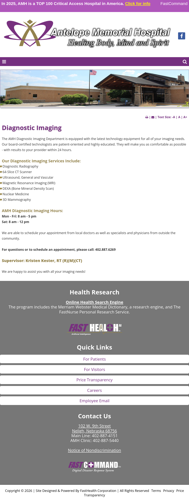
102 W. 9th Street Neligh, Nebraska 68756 (94, 428)
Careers (94, 390)
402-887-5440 (106, 440)
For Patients (94, 359)
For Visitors (94, 369)
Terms (156, 490)
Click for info (137, 3)
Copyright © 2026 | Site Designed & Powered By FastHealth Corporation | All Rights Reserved (77, 490)
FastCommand (174, 3)
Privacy (168, 490)
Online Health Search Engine (94, 302)
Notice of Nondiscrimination (94, 450)
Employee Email (94, 400)
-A (173, 117)
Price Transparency (94, 379)
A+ (185, 117)
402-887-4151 (105, 435)
